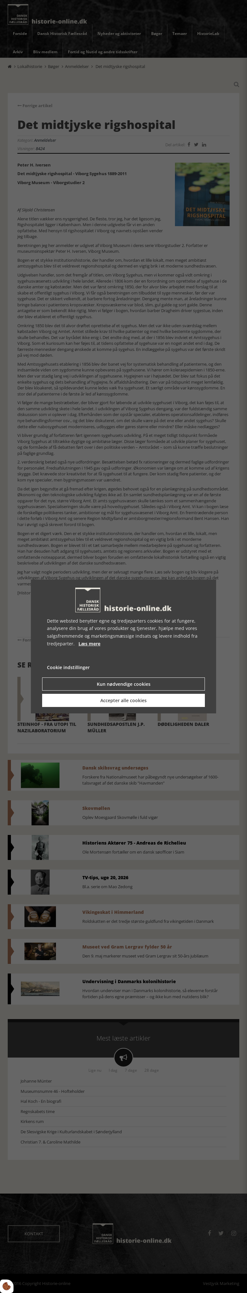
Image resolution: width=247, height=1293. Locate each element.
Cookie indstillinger (68, 667)
